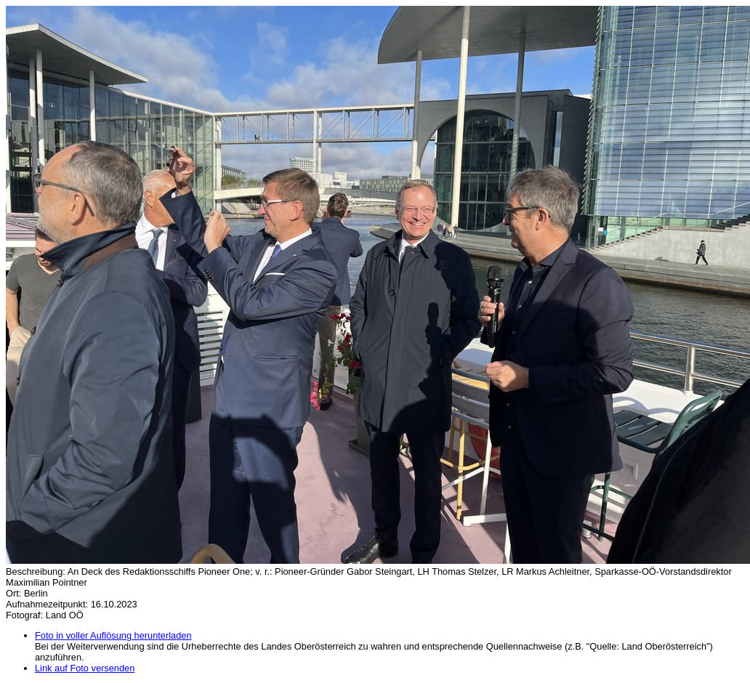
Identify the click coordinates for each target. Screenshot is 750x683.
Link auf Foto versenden (84, 668)
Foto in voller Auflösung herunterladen (113, 635)
